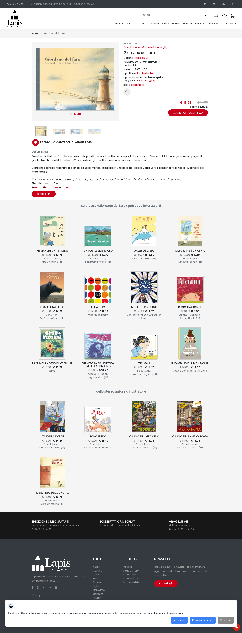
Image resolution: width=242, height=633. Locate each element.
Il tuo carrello (131, 570)
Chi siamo (99, 590)
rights (199, 23)
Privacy (36, 595)
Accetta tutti (179, 620)
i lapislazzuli (141, 58)
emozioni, (51, 187)
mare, (37, 187)
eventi (175, 23)
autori (140, 23)
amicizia (66, 187)
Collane (97, 570)
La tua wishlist (131, 582)
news (165, 23)
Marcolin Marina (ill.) (154, 47)
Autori (96, 567)
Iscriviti (165, 583)
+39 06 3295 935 (15, 3)
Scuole (97, 582)
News (96, 574)
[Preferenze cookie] (236, 627)
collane (153, 23)
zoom (75, 82)
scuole (188, 23)
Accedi (127, 567)
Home (119, 23)
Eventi (96, 578)
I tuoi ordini (129, 574)
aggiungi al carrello (188, 113)
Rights (96, 586)
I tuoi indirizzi (130, 578)
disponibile (137, 85)
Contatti (98, 594)
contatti (229, 23)
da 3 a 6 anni (147, 81)
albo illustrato (144, 73)
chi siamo (213, 23)
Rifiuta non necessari (202, 620)
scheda (43, 194)
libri (129, 23)
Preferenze (225, 620)
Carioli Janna (131, 47)
